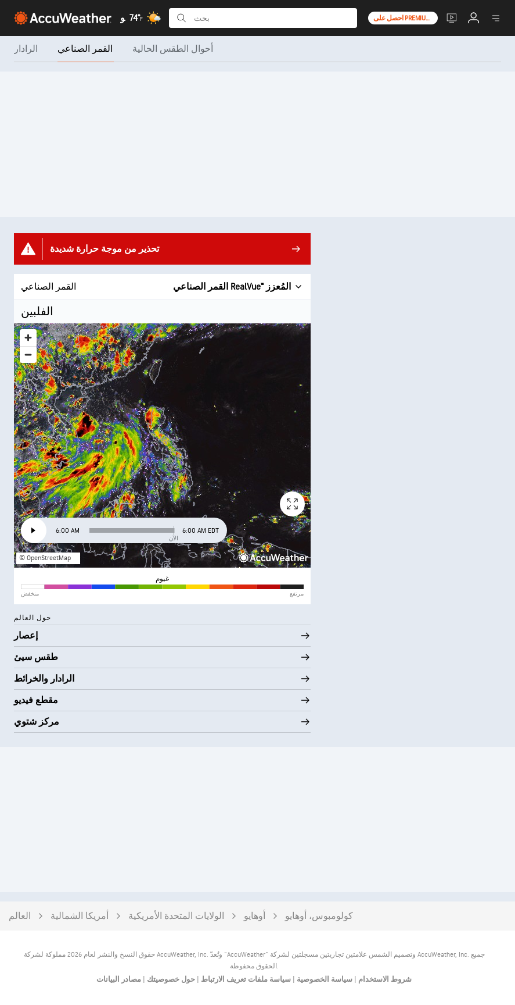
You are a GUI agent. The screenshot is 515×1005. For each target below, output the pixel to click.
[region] (162, 445)
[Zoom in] (28, 337)
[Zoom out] (28, 354)
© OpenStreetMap (45, 558)
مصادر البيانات (118, 979)
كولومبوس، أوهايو (319, 916)
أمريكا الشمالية (80, 916)
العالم (20, 916)
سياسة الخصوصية (323, 979)
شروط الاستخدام (384, 979)
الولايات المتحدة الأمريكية (176, 916)
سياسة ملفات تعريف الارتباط (245, 979)
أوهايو (254, 916)
